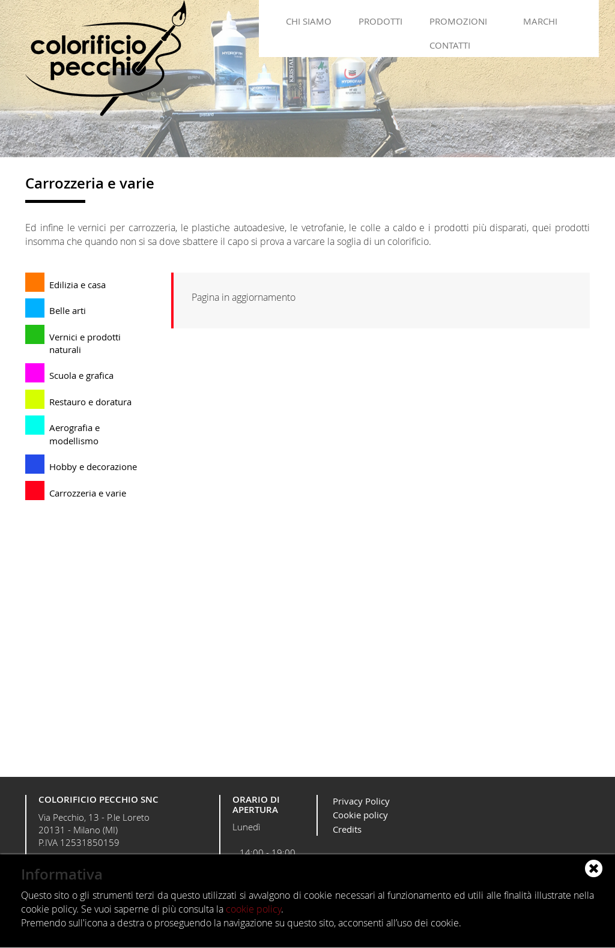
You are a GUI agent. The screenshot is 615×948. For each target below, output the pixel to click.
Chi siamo (309, 21)
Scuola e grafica (81, 375)
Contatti (449, 45)
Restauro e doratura (90, 402)
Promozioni (458, 21)
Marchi (540, 21)
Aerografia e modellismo (74, 433)
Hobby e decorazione (93, 466)
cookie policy (253, 909)
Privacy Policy (361, 801)
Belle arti (67, 310)
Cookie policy (360, 815)
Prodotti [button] (380, 21)
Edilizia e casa (77, 285)
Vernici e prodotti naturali (85, 343)
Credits (347, 829)
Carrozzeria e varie (87, 493)
